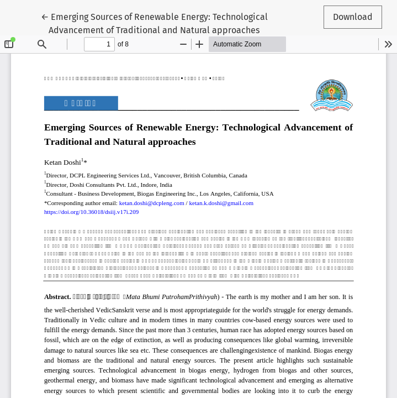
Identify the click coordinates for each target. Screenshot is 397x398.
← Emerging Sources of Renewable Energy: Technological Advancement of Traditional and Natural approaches (154, 22)
